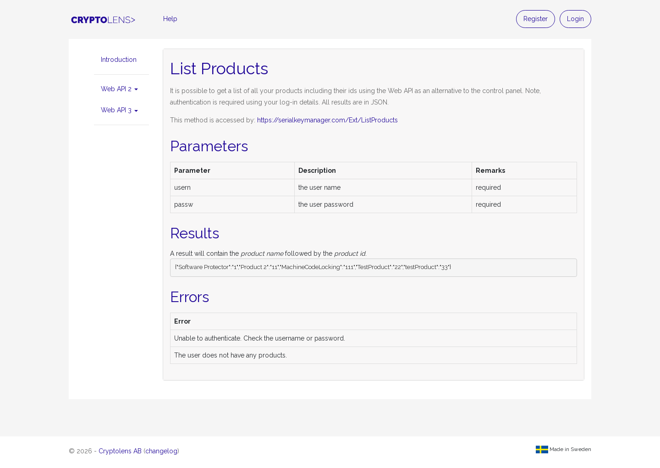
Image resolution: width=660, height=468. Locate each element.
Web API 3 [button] (119, 110)
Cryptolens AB (120, 451)
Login (575, 18)
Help (170, 18)
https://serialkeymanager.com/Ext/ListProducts (327, 120)
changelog (161, 451)
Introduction (119, 59)
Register (535, 18)
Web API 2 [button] (119, 89)
